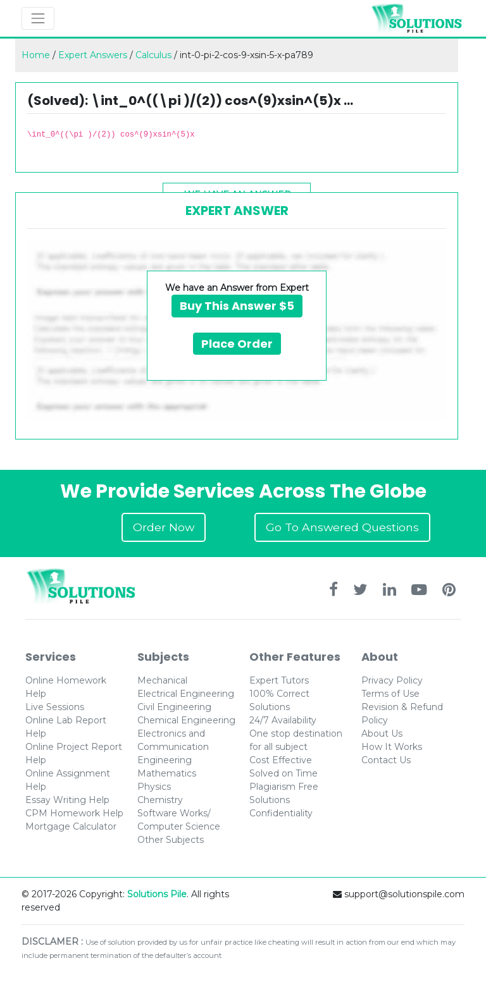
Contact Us (386, 760)
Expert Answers (92, 55)
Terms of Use (390, 693)
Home (36, 55)
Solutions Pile (157, 894)
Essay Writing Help (67, 800)
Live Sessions (54, 707)
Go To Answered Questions (342, 527)
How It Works (391, 746)
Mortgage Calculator (70, 826)
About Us (381, 733)
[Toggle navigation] (38, 18)
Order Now (163, 527)
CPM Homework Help (74, 813)
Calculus (153, 55)
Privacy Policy (392, 680)
